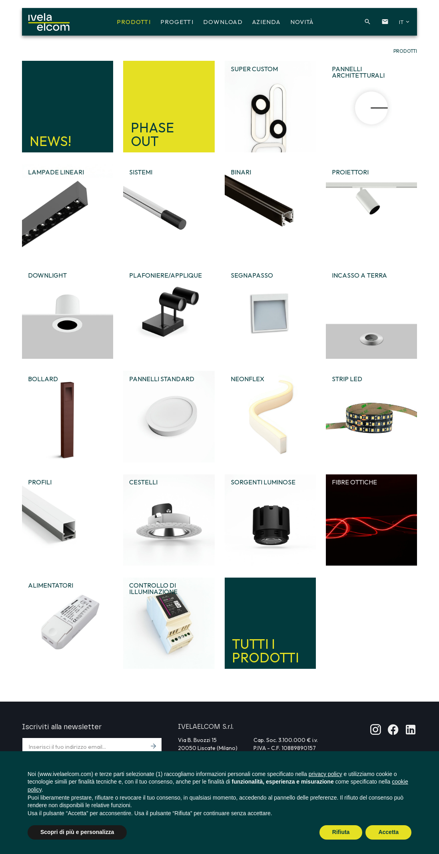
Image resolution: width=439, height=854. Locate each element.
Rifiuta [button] (341, 832)
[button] (362, 23)
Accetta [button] (388, 832)
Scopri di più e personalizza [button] (77, 832)
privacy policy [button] (325, 774)
